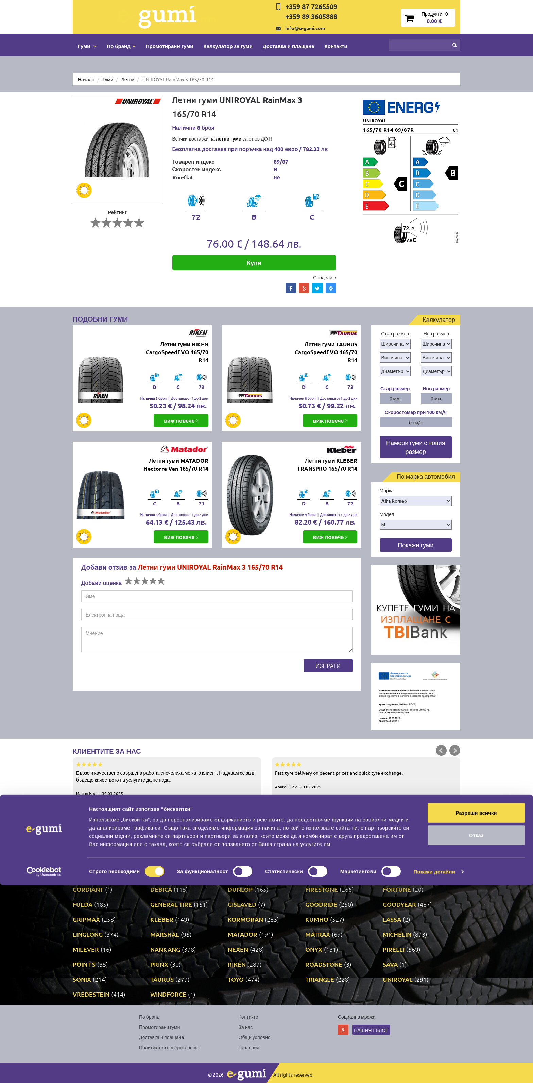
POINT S (84, 964)
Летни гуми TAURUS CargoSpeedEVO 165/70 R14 (326, 352)
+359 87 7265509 (311, 6)
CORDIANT (88, 889)
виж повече (181, 420)
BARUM (394, 859)
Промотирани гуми (169, 46)
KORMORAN (245, 919)
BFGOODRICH (92, 874)
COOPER (395, 874)
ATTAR (159, 859)
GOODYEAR (399, 904)
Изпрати (328, 665)
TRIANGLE (319, 979)
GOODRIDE (321, 904)
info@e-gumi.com (305, 28)
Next (454, 750)
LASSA (392, 919)
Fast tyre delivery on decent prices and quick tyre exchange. (366, 775)
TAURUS (162, 979)
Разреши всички (476, 1011)
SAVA (390, 964)
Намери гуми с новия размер (415, 447)
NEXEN (238, 949)
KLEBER (161, 919)
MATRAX (317, 934)
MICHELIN (397, 934)
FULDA (82, 904)
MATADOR (242, 934)
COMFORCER (246, 874)
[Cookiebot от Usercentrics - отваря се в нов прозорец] (44, 1070)
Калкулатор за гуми (228, 46)
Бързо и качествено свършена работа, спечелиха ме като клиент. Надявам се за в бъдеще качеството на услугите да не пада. (167, 778)
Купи (254, 262)
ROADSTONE (323, 964)
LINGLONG (88, 934)
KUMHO (316, 919)
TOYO (236, 979)
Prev (441, 750)
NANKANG (165, 949)
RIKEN (237, 964)
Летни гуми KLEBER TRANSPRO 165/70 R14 (327, 464)
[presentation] (133, 672)
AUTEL (314, 859)
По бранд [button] (121, 46)
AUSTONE (242, 859)
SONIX (82, 979)
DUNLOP (240, 889)
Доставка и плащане (288, 46)
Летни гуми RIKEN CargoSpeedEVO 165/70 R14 (177, 352)
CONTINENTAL (325, 874)
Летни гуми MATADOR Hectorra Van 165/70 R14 (175, 464)
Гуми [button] (87, 46)
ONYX (313, 949)
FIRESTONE (321, 889)
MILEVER (86, 949)
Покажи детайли (434, 1069)
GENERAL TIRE (171, 904)
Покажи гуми (415, 544)
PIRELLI (394, 949)
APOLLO (85, 859)
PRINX (159, 964)
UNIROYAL (398, 979)
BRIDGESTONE (171, 874)
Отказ (476, 1033)
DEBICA (161, 889)
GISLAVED (242, 904)
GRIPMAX (86, 919)
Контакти (336, 46)
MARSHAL (164, 934)
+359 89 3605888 (311, 16)
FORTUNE (397, 889)
